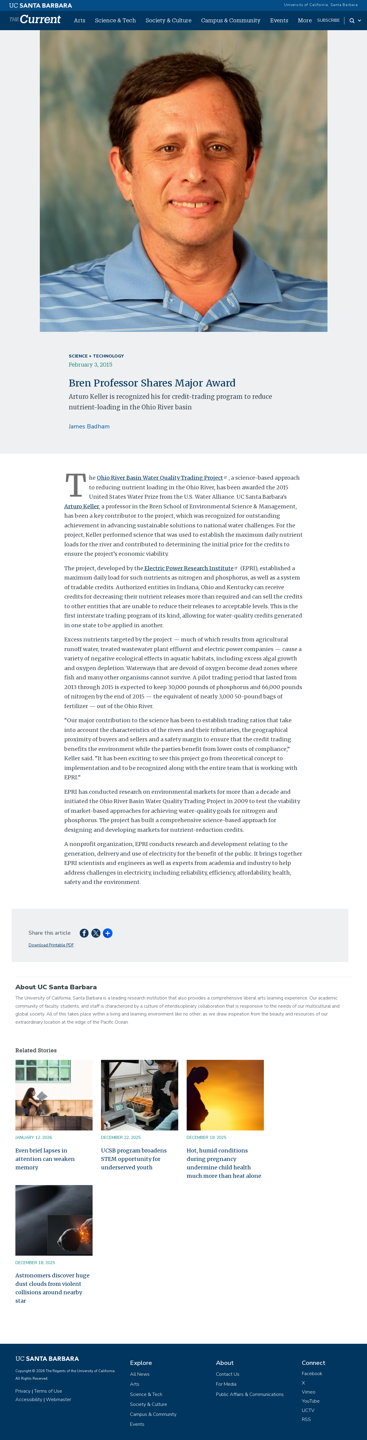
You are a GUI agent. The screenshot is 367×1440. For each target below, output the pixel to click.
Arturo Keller (81, 506)
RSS (306, 1419)
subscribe (328, 20)
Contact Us (227, 1374)
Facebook (312, 1373)
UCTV (308, 1410)
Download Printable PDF (51, 945)
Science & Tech (115, 20)
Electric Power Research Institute (191, 568)
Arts (79, 20)
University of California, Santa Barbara (321, 4)
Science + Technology (96, 356)
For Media (226, 1384)
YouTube (311, 1401)
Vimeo (308, 1392)
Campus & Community (231, 20)
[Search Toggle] (355, 20)
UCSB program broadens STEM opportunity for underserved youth (134, 1159)
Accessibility (28, 1399)
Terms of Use (48, 1391)
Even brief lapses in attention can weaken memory (45, 1159)
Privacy (22, 1391)
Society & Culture (168, 20)
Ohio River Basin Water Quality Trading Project (163, 477)
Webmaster (58, 1399)
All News (140, 1374)
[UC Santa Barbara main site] (40, 4)
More (305, 20)
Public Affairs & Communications (250, 1394)
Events (279, 20)
